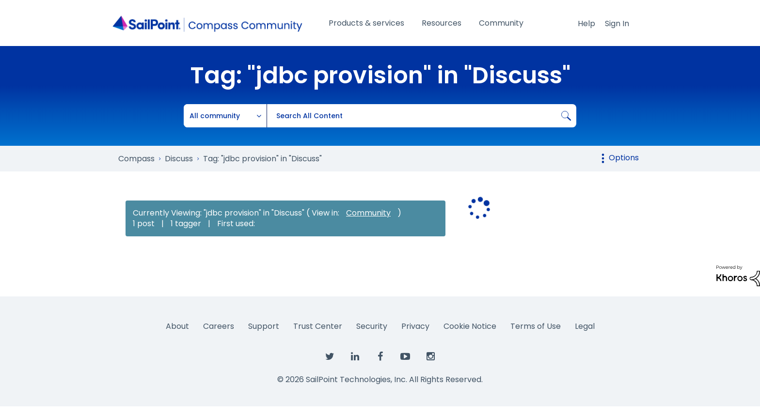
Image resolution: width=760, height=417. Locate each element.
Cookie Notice (469, 326)
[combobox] (421, 115)
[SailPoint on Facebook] (380, 357)
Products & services (366, 23)
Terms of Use (535, 326)
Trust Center (317, 326)
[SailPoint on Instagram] (430, 357)
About (177, 326)
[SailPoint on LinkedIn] (354, 357)
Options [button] (624, 157)
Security (371, 326)
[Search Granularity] (225, 115)
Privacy (415, 326)
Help (586, 23)
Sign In (617, 23)
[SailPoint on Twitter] (329, 357)
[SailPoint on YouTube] (405, 357)
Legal (585, 326)
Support (263, 326)
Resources (441, 23)
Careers (218, 326)
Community (501, 23)
